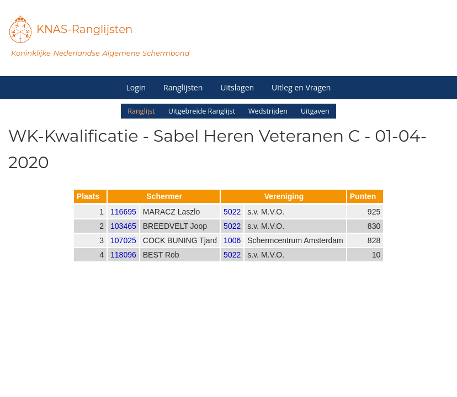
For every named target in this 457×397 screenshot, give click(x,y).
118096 (123, 264)
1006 (232, 250)
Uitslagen (237, 87)
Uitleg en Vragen (301, 87)
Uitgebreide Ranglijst (201, 111)
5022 (232, 221)
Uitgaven (315, 111)
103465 (123, 235)
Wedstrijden (268, 111)
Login (136, 87)
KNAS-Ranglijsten (84, 29)
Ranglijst (141, 111)
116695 (123, 221)
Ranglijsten (183, 87)
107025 (123, 250)
